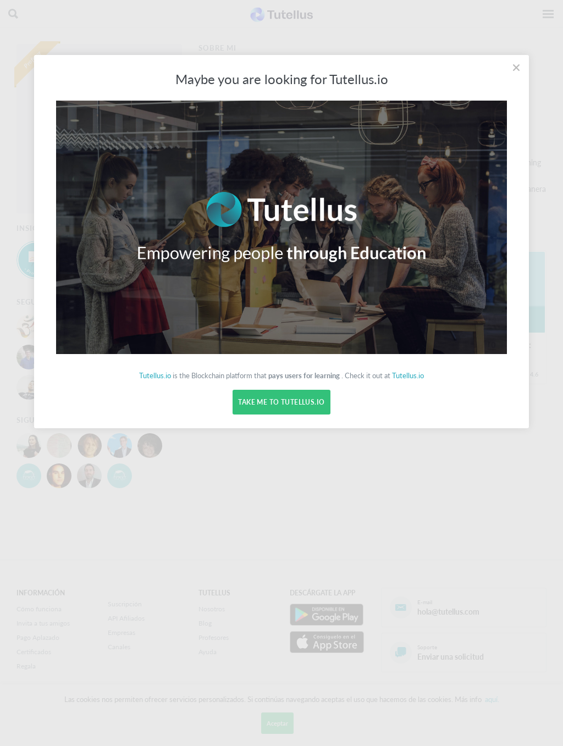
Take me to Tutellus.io (281, 402)
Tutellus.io (155, 375)
